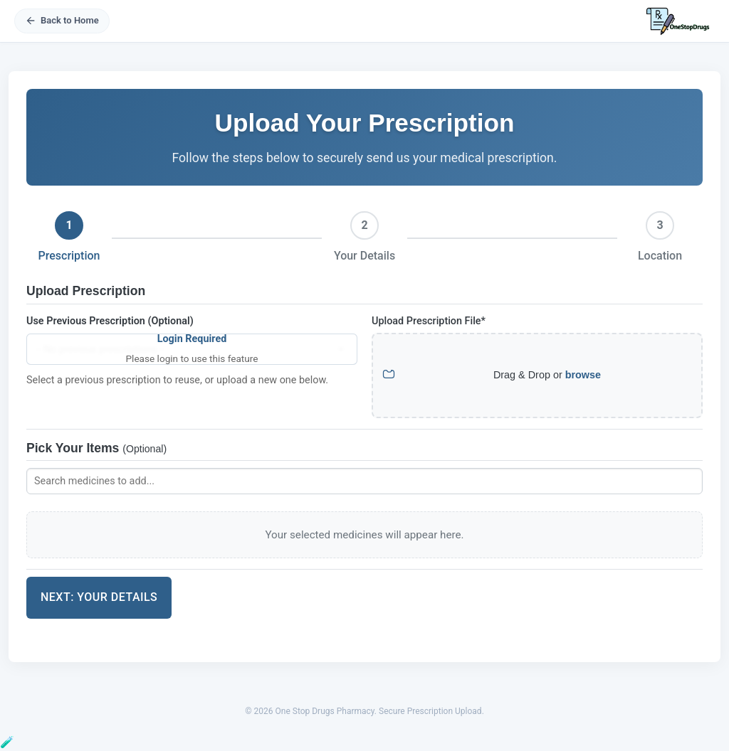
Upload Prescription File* (429, 321)
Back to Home (62, 20)
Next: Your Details (99, 597)
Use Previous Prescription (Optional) (110, 321)
